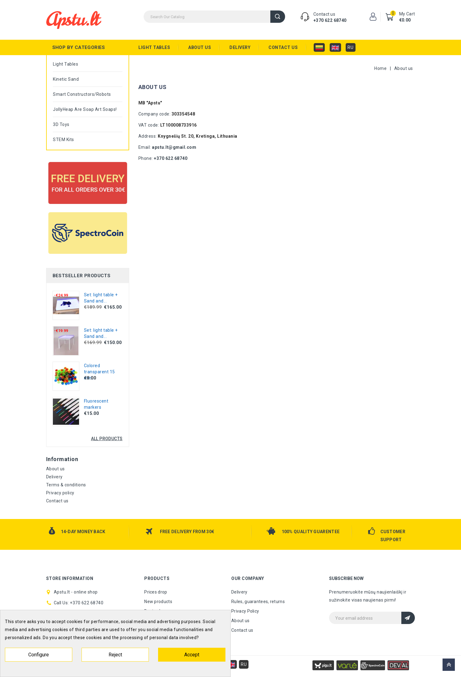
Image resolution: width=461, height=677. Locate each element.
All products (107, 438)
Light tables (154, 47)
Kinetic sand (66, 79)
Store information (69, 578)
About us (199, 47)
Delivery (239, 47)
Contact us (283, 47)
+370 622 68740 (330, 20)
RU (350, 47)
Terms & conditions (66, 484)
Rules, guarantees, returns (258, 601)
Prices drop (155, 592)
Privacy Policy (245, 611)
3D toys (61, 124)
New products (158, 601)
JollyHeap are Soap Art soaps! (85, 109)
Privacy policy (60, 492)
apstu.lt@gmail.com (174, 147)
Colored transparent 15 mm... (99, 371)
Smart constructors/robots (82, 94)
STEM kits (63, 139)
